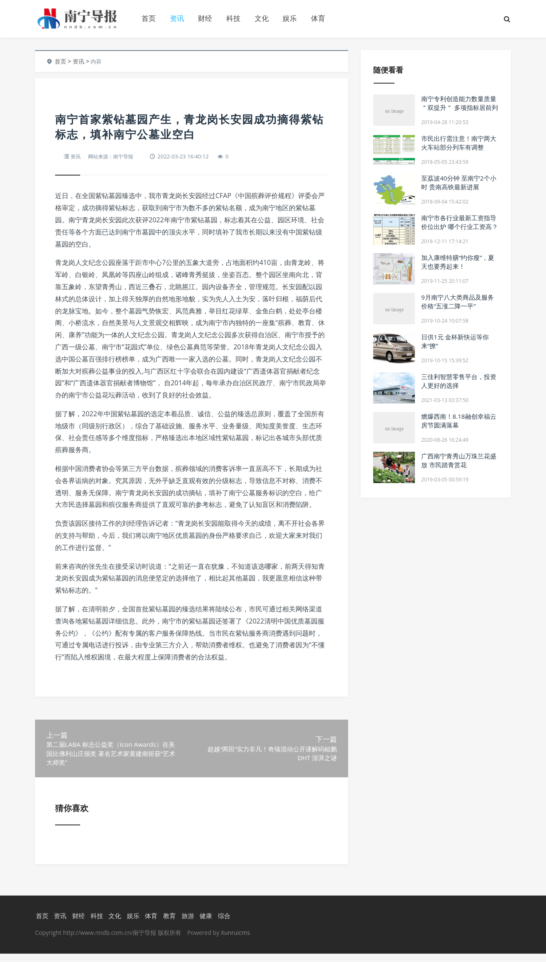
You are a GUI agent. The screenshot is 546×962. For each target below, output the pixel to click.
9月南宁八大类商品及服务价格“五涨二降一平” (457, 301)
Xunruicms (235, 941)
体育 (318, 18)
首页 (149, 18)
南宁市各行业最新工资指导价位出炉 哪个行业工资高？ (459, 222)
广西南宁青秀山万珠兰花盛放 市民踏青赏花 (458, 460)
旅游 (187, 924)
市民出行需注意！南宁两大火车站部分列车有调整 (458, 142)
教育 (168, 924)
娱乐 (290, 18)
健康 (205, 924)
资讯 (177, 18)
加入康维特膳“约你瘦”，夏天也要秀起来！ (457, 261)
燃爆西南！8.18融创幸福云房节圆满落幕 (458, 420)
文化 (262, 18)
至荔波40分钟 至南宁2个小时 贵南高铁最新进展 (458, 182)
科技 (233, 18)
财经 (205, 18)
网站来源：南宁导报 (113, 156)
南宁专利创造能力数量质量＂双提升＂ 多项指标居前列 (459, 103)
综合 (223, 924)
